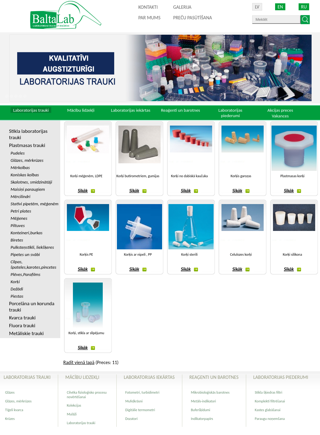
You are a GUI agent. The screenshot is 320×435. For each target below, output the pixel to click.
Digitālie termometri (140, 410)
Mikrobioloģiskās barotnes (210, 392)
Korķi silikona (292, 254)
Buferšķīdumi (200, 410)
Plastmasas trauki (27, 145)
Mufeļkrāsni (134, 401)
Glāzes (9, 392)
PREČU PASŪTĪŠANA (192, 18)
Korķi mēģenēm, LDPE (86, 176)
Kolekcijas (74, 405)
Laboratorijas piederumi (230, 112)
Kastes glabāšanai (268, 410)
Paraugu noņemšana (270, 419)
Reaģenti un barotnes (180, 110)
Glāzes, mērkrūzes (18, 401)
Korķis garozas (241, 176)
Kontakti (148, 7)
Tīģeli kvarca (14, 410)
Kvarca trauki (22, 318)
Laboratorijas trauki (31, 110)
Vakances (280, 116)
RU (304, 7)
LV (257, 7)
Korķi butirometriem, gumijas (137, 176)
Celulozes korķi (241, 254)
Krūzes (10, 419)
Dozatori (131, 419)
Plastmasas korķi (292, 176)
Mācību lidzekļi (81, 110)
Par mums (149, 18)
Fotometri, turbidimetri (142, 392)
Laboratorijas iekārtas (130, 110)
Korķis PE (86, 254)
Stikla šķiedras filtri (268, 392)
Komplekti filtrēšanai (270, 401)
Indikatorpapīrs (202, 419)
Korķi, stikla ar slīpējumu (86, 333)
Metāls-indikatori (203, 401)
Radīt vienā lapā (78, 362)
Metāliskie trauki (26, 333)
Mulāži (72, 414)
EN (280, 7)
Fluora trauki (22, 325)
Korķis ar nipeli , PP (138, 254)
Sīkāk (86, 191)
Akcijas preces (280, 110)
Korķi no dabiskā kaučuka (189, 176)
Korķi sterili (189, 254)
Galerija (182, 7)
